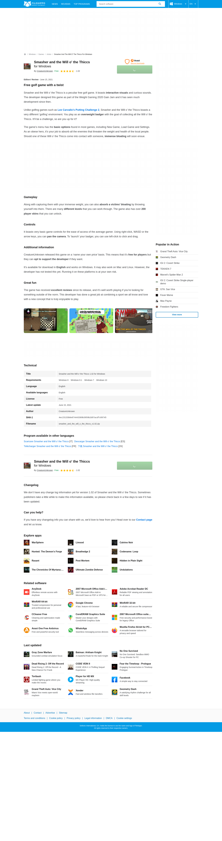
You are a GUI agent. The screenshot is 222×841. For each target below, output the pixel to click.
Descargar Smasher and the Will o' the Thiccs (97, 441)
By (43, 71)
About (27, 713)
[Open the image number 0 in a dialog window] (46, 320)
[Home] (25, 54)
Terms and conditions (34, 718)
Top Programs (82, 4)
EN (193, 4)
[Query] (131, 4)
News (55, 4)
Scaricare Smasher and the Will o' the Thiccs (46, 441)
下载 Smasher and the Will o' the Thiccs (98, 446)
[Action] (49, 54)
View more (177, 314)
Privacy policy (74, 718)
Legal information (93, 718)
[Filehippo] (34, 4)
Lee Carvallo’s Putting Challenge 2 (78, 109)
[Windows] (32, 54)
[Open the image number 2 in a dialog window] (137, 320)
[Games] (41, 54)
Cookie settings (124, 718)
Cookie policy (56, 718)
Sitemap (63, 713)
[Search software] (160, 4)
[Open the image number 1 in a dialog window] (91, 320)
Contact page (144, 519)
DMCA (109, 718)
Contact (37, 713)
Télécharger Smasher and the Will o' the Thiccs (47, 446)
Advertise (50, 713)
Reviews (65, 4)
